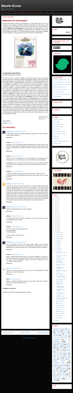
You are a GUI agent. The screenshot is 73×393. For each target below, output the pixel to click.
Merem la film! (59, 303)
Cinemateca (65, 335)
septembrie (59, 238)
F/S (66, 339)
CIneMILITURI (67, 329)
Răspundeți (9, 137)
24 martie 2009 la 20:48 (17, 171)
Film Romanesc (56, 126)
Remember (62, 359)
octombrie (58, 236)
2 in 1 (68, 328)
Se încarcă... (56, 104)
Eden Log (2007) (60, 273)
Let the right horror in (60, 279)
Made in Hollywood (57, 131)
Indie (60, 350)
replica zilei (64, 377)
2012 (56, 225)
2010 (56, 229)
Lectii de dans (60, 352)
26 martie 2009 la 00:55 (17, 226)
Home (5, 11)
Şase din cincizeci (60, 307)
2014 (56, 221)
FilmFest (56, 341)
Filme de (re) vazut (65, 343)
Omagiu (68, 355)
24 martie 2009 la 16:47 (20, 131)
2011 (56, 227)
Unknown (8, 183)
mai (57, 246)
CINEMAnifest (36, 11)
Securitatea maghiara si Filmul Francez (61, 298)
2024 (56, 201)
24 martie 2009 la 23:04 (17, 183)
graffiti (54, 374)
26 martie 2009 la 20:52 (16, 268)
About (12, 11)
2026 (56, 197)
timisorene (57, 379)
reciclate (55, 377)
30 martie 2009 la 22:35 (15, 279)
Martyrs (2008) (59, 281)
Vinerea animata (60, 365)
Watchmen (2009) (60, 296)
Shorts (54, 138)
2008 (56, 320)
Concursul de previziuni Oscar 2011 (61, 84)
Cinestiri (55, 121)
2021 (56, 207)
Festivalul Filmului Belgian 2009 (60, 287)
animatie (62, 369)
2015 (56, 219)
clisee (69, 370)
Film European (56, 124)
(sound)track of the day (59, 328)
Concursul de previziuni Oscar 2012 (61, 79)
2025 (56, 199)
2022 (56, 205)
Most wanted (63, 353)
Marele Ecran (11, 6)
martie (57, 250)
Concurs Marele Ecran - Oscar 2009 (61, 82)
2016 (56, 217)
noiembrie (58, 234)
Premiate (65, 356)
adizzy (8, 268)
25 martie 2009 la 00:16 (20, 206)
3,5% (50, 11)
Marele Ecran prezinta (58, 133)
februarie (58, 315)
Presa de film (57, 358)
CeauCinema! (56, 119)
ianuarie (58, 317)
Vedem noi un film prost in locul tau (61, 364)
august (58, 240)
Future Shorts (59, 309)
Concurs (65, 337)
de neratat (59, 371)
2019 (56, 211)
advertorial (63, 367)
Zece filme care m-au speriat (59, 89)
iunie (57, 244)
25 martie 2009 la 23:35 (17, 216)
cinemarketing (56, 370)
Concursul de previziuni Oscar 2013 (61, 94)
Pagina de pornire (25, 332)
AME (44, 11)
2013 (56, 223)
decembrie (58, 232)
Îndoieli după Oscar (60, 311)
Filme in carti (60, 344)
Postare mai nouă (8, 332)
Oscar (58, 356)
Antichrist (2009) (57, 96)
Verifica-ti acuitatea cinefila (59, 87)
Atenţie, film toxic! (60, 301)
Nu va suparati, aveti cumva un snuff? (60, 276)
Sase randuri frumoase (61, 360)
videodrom (55, 143)
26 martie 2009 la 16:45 (17, 254)
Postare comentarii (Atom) (28, 338)
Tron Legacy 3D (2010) (58, 91)
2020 (56, 209)
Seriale (54, 136)
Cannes (57, 331)
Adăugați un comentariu (9, 288)
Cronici (19, 11)
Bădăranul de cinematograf (59, 261)
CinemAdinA (56, 334)
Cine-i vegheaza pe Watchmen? (60, 293)
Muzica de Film (57, 355)
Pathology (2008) (60, 305)
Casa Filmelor (66, 331)
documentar (64, 373)
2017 (56, 215)
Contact (27, 11)
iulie (57, 242)
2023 (56, 203)
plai (69, 374)
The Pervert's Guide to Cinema (60, 141)
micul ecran (62, 374)
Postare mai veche (42, 332)
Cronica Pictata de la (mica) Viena (61, 338)
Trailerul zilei (58, 362)
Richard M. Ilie (10, 131)
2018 (56, 213)
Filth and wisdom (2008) (60, 284)
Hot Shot (61, 349)
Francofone (67, 346)
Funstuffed (10, 123)
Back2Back (58, 329)
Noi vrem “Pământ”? (60, 313)
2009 (56, 231)
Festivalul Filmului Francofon (60, 268)
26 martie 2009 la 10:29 (20, 242)
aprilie (57, 248)
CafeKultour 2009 (60, 259)
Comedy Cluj (56, 337)
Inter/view (55, 129)
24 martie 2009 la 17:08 (17, 156)
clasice (63, 370)
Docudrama (56, 339)
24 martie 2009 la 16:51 (17, 142)
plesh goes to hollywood (62, 376)
